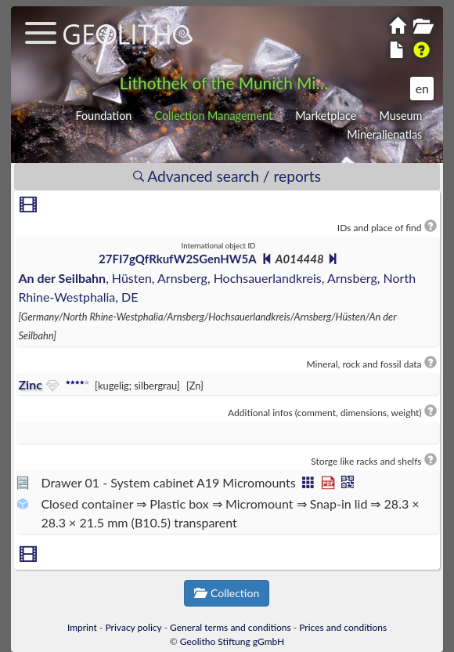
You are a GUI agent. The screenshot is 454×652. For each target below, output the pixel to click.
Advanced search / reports (227, 176)
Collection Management (213, 115)
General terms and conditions (230, 627)
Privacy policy (134, 627)
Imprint (82, 627)
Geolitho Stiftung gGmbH (232, 641)
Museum (400, 115)
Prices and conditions (343, 627)
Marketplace (325, 115)
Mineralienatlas (384, 134)
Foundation (103, 115)
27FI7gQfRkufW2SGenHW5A (177, 259)
